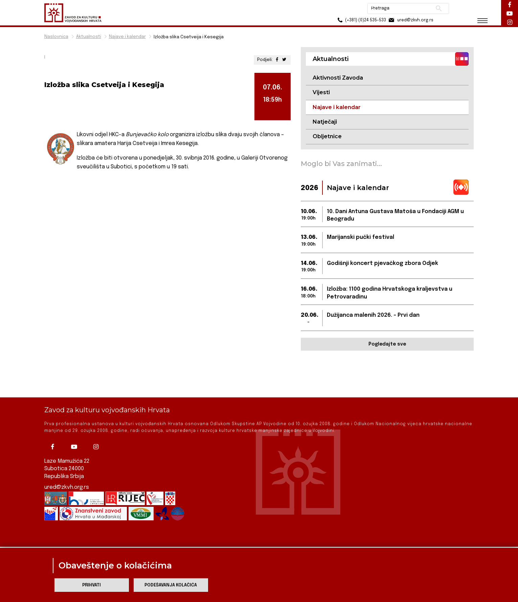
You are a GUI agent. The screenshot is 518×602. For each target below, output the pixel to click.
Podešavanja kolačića (170, 585)
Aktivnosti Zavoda (338, 78)
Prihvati (91, 585)
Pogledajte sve (387, 344)
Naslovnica (56, 37)
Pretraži (439, 8)
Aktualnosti (88, 37)
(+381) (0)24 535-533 (361, 20)
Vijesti (321, 92)
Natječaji (325, 122)
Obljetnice (327, 136)
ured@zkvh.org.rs (66, 472)
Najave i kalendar (127, 37)
